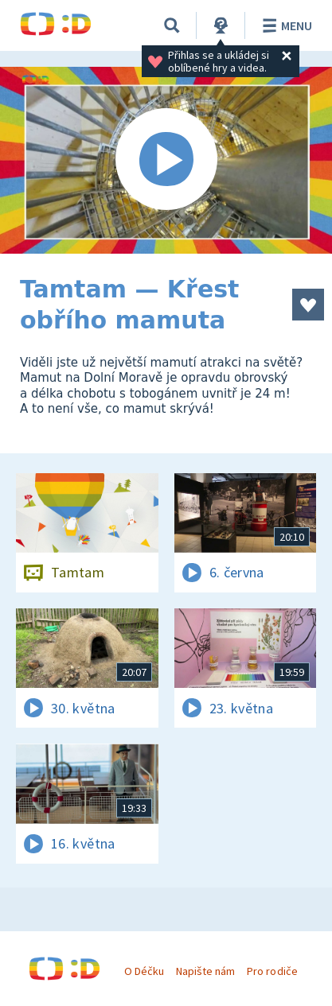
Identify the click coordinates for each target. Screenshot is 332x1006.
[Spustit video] (166, 160)
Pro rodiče (272, 971)
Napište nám (205, 971)
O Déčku (144, 971)
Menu (284, 25)
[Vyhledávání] (172, 25)
